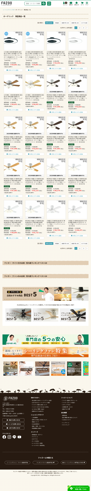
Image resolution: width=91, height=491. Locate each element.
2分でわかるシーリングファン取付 (41, 402)
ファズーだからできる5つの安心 (40, 407)
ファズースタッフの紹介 (68, 402)
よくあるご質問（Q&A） (38, 409)
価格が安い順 (65, 23)
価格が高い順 (75, 23)
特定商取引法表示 (36, 428)
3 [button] (83, 28)
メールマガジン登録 (37, 443)
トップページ (65, 423)
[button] (87, 27)
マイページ (65, 3)
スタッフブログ (66, 405)
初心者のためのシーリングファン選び (42, 400)
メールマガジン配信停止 (38, 445)
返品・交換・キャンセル (38, 426)
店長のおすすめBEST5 (37, 411)
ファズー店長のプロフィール (69, 400)
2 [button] (79, 28)
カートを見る (35, 441)
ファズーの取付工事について (39, 405)
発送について (35, 422)
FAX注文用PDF (36, 424)
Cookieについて (66, 420)
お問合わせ (71, 3)
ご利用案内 (35, 417)
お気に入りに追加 (13, 70)
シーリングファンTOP (8, 10)
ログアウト (35, 439)
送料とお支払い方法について (39, 420)
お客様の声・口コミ (67, 407)
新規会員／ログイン (37, 434)
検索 (43, 3)
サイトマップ (65, 425)
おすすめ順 (84, 23)
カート (82, 3)
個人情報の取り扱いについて (69, 417)
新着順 (57, 23)
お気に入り (76, 3)
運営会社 (64, 415)
